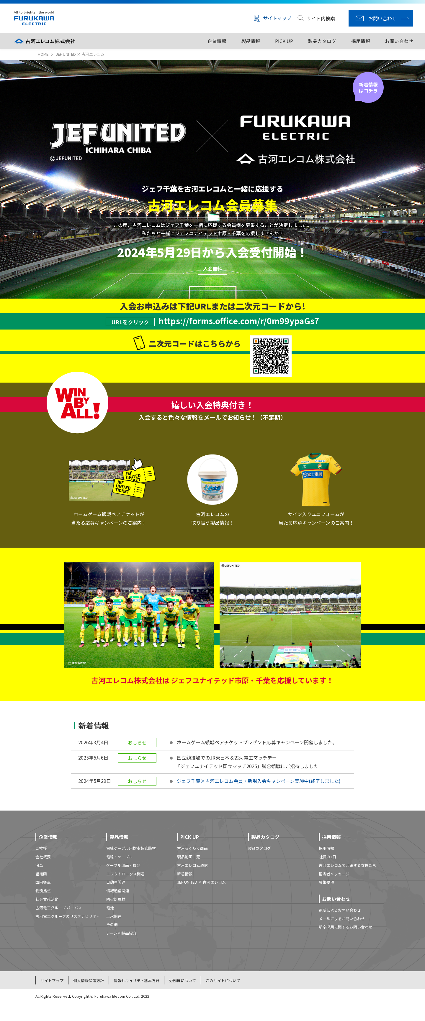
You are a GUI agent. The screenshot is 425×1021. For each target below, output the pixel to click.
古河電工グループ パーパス (58, 907)
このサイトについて (223, 980)
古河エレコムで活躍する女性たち (347, 865)
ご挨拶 (41, 848)
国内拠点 (43, 882)
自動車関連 (115, 882)
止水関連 (114, 916)
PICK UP (284, 41)
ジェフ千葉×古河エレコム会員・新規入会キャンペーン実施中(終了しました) (259, 780)
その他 (112, 924)
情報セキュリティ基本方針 (136, 980)
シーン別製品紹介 (121, 933)
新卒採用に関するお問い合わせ (345, 927)
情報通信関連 (117, 890)
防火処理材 (115, 899)
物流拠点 (43, 890)
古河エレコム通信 (192, 865)
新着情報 (184, 874)
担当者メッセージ (334, 874)
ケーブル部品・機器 (123, 865)
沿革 (39, 865)
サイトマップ (272, 18)
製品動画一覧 (188, 856)
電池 (110, 907)
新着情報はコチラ (368, 87)
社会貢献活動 (46, 899)
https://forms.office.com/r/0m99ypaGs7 (238, 321)
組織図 (41, 874)
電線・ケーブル (119, 856)
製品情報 (250, 41)
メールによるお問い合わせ (342, 918)
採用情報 (360, 41)
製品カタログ (322, 41)
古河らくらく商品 (192, 848)
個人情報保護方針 (88, 980)
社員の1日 (327, 856)
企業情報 (216, 41)
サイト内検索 (316, 18)
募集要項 (326, 882)
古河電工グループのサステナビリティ (67, 916)
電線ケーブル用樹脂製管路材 (131, 848)
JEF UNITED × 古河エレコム (201, 882)
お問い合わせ (399, 41)
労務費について (182, 980)
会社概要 (43, 856)
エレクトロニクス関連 (125, 874)
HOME (43, 54)
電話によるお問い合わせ (340, 910)
